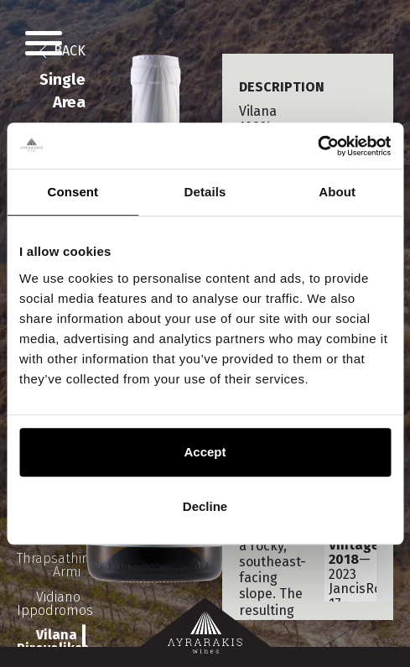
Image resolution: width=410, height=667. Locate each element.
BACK (68, 51)
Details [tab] (205, 192)
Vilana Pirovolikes (51, 642)
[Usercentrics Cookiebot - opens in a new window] (317, 146)
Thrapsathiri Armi (51, 565)
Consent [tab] (72, 192)
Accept (205, 452)
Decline (205, 506)
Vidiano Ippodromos (51, 603)
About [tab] (337, 192)
